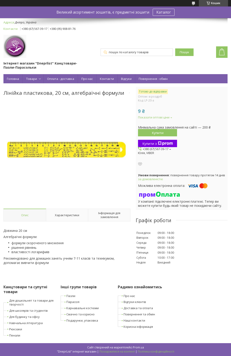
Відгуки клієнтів (135, 302)
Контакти (107, 79)
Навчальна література (26, 323)
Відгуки (126, 79)
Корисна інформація (138, 327)
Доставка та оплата (138, 308)
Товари (31, 79)
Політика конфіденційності (156, 351)
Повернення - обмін (153, 79)
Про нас (87, 79)
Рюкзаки (15, 329)
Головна (13, 79)
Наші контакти (134, 320)
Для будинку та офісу (24, 317)
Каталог (163, 12)
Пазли (70, 296)
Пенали (14, 335)
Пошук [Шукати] (184, 52)
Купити (157, 132)
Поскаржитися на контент (117, 351)
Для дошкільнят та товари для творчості (31, 302)
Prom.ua (138, 347)
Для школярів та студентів (28, 310)
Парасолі (72, 302)
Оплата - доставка (60, 79)
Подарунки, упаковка (82, 320)
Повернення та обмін (139, 314)
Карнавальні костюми (82, 308)
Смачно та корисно (80, 314)
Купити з (157, 143)
